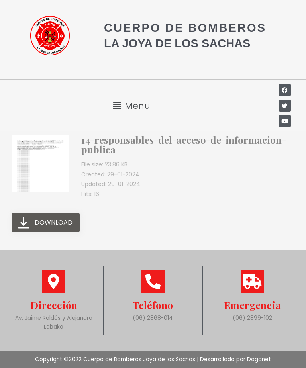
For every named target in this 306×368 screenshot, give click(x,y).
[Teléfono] (153, 281)
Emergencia (252, 304)
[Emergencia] (252, 281)
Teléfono (153, 304)
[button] (132, 106)
